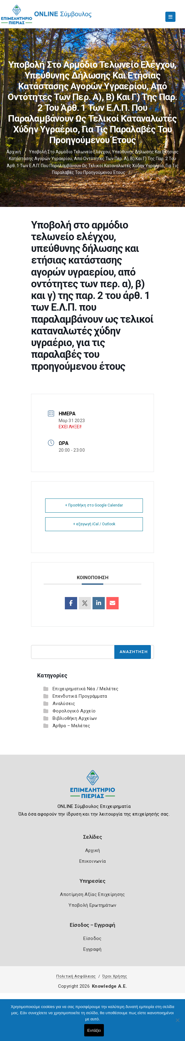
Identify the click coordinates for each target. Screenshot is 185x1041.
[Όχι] (177, 1023)
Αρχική (13, 151)
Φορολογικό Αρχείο (74, 711)
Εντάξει (94, 1030)
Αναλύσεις (64, 703)
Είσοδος (92, 938)
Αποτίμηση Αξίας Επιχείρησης (92, 894)
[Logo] (92, 789)
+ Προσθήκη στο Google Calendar (94, 505)
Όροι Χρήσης (114, 976)
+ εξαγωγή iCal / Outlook (94, 524)
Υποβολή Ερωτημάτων (92, 905)
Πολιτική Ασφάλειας (76, 976)
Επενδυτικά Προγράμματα (80, 696)
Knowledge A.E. (109, 986)
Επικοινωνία (92, 861)
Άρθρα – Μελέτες (71, 725)
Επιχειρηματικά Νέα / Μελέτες (85, 689)
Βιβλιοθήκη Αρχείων (75, 718)
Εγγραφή (92, 949)
